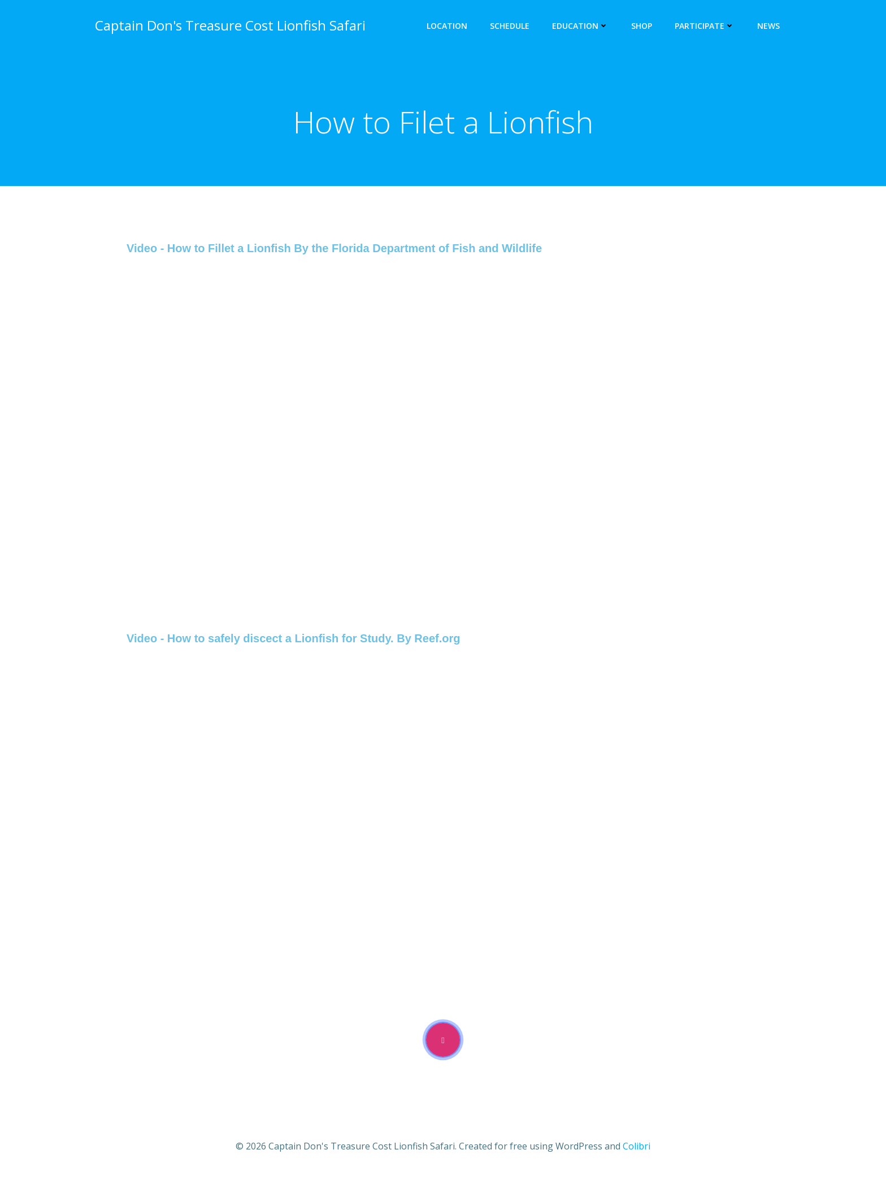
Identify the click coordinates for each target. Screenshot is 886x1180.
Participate (705, 25)
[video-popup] (443, 1040)
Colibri (636, 1146)
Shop (641, 25)
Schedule (509, 25)
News (768, 25)
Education (580, 25)
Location (447, 25)
